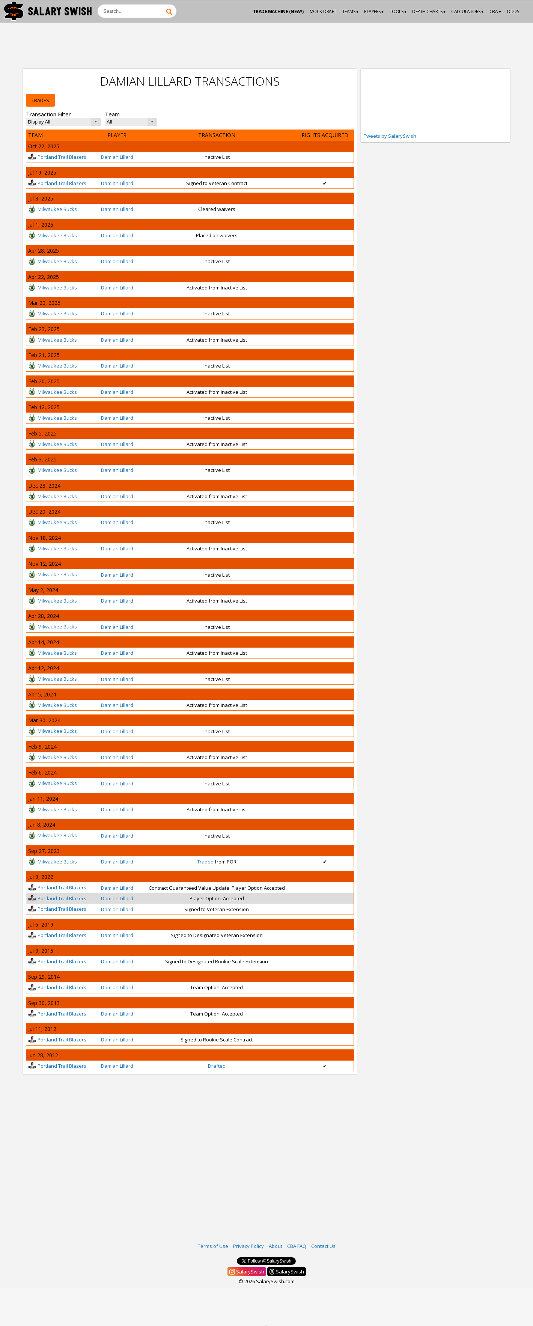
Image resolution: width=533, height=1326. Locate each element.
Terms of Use (213, 1246)
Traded (205, 861)
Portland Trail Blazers (57, 157)
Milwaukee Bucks (52, 209)
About (275, 1246)
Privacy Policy (248, 1246)
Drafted (217, 1065)
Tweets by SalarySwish (390, 136)
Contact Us (323, 1246)
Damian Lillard (117, 157)
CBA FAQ (296, 1246)
